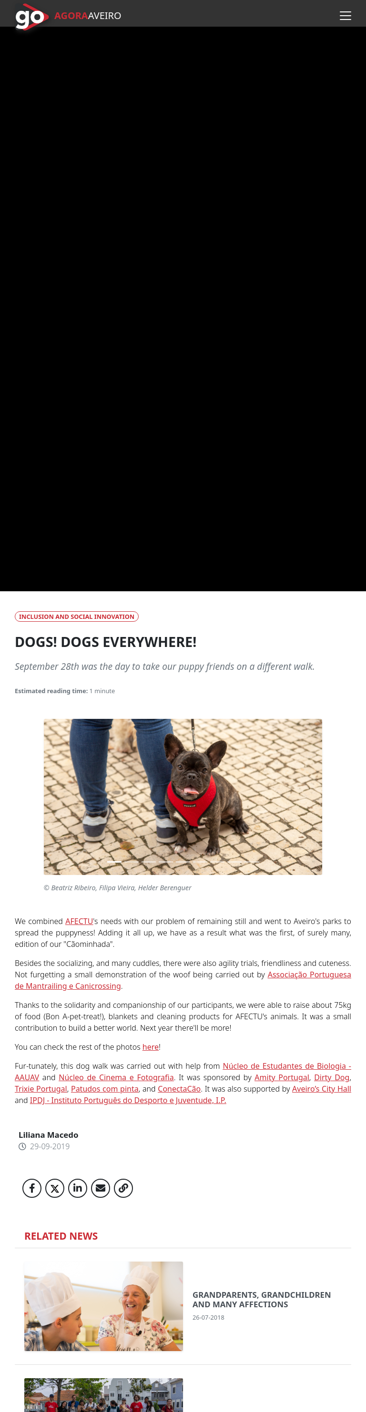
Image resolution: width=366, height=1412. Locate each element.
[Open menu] (345, 16)
